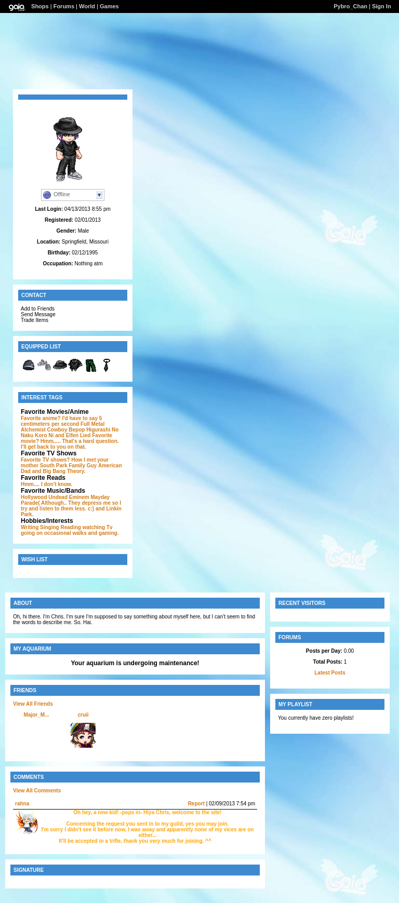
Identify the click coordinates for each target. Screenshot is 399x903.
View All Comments (37, 790)
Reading (71, 527)
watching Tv (98, 527)
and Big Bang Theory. (59, 471)
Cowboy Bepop (66, 430)
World (87, 6)
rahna (22, 803)
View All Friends (33, 704)
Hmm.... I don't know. (46, 484)
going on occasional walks (54, 533)
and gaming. (103, 533)
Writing (29, 527)
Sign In (381, 6)
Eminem (79, 497)
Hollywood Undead (44, 497)
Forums (64, 6)
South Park (54, 465)
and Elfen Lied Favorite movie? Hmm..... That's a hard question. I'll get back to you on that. (70, 441)
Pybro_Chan (350, 6)
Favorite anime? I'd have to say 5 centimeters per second (61, 421)
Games (109, 6)
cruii (82, 715)
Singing (49, 527)
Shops (40, 6)
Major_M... (36, 715)
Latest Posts (329, 673)
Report (196, 803)
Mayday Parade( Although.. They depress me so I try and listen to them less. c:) (71, 502)
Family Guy (83, 465)
